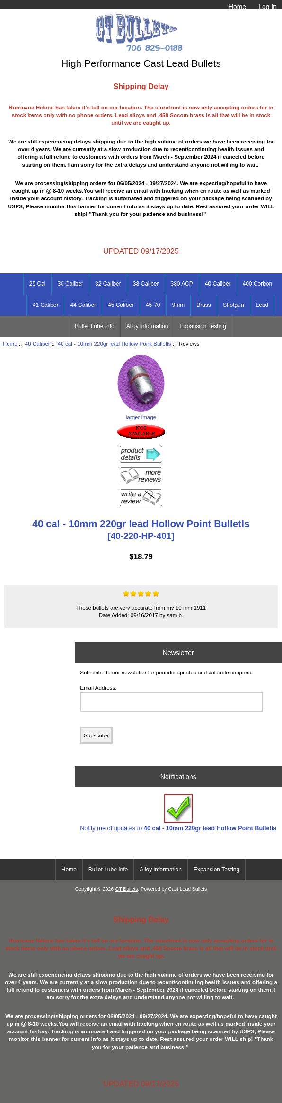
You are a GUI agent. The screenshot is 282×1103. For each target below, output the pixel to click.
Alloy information (147, 326)
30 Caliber (70, 283)
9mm (178, 305)
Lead (262, 305)
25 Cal (37, 283)
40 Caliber (37, 344)
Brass (203, 305)
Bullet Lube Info (94, 326)
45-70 (153, 305)
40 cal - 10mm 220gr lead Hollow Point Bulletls (114, 344)
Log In (267, 6)
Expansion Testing (203, 326)
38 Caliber (146, 283)
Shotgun (233, 305)
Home (237, 6)
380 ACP (182, 283)
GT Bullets (126, 889)
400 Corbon (258, 283)
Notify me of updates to (178, 813)
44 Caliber (83, 305)
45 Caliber (121, 305)
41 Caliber (46, 305)
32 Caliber (108, 283)
